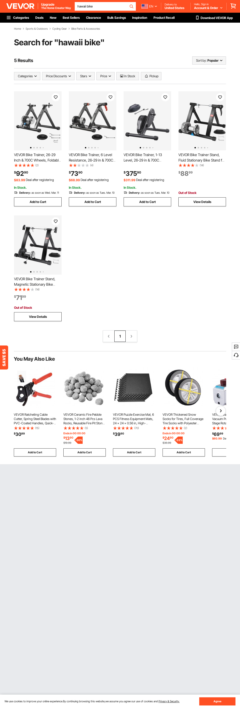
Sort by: (201, 60)
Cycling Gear (59, 28)
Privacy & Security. (169, 701)
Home (17, 28)
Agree (217, 701)
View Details (202, 202)
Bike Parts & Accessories (85, 28)
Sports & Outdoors (37, 28)
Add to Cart (38, 202)
